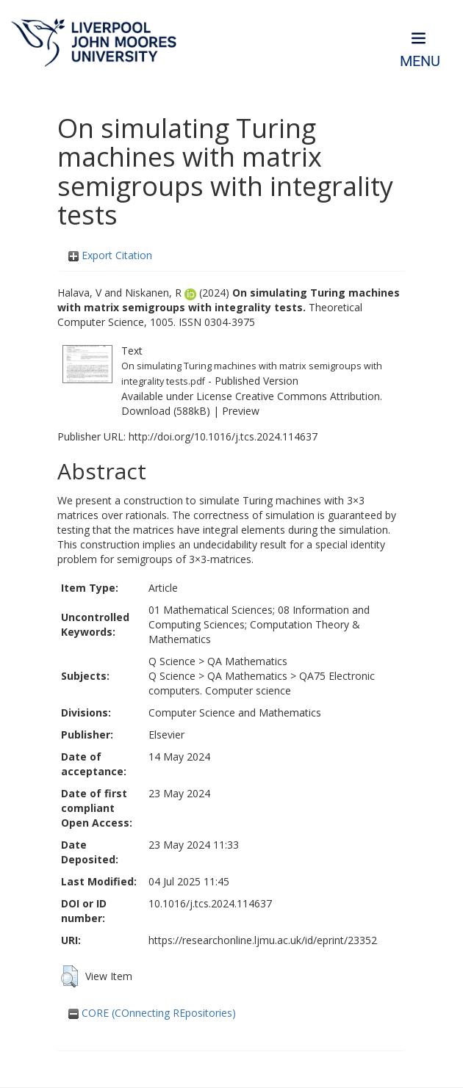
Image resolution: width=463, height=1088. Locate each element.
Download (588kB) (165, 411)
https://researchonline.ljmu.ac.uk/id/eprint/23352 (262, 940)
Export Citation (110, 255)
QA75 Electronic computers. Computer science (261, 683)
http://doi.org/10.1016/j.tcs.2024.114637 (223, 436)
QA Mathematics (247, 661)
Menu (420, 61)
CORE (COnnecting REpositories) (152, 1013)
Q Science (171, 661)
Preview (240, 411)
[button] (69, 976)
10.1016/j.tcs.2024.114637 (210, 903)
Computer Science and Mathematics (234, 712)
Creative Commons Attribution (307, 396)
